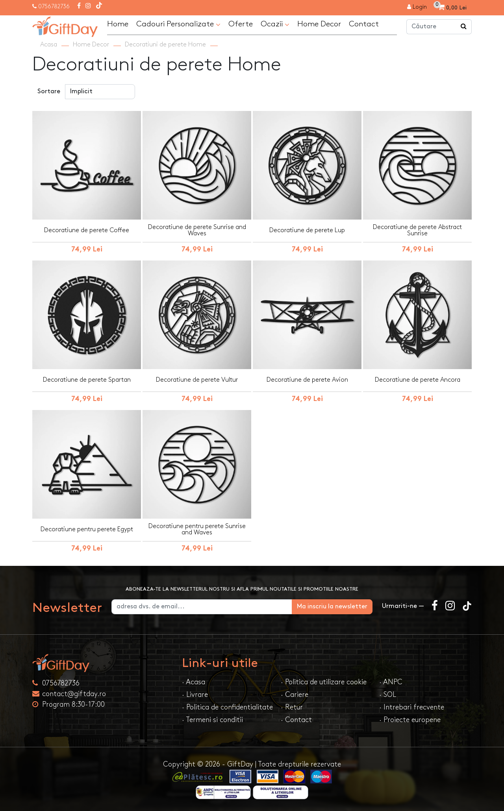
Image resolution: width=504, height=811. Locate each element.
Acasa (48, 45)
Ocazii (275, 24)
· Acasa (193, 682)
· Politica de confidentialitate (227, 707)
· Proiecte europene (410, 720)
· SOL (387, 694)
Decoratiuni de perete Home (165, 45)
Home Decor (319, 24)
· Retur (292, 707)
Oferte (240, 24)
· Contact (296, 720)
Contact (364, 24)
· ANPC (390, 682)
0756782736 (54, 6)
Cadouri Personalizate (178, 24)
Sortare (48, 91)
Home (117, 24)
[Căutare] (464, 26)
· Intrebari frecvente (411, 707)
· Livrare (195, 694)
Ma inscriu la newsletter (332, 607)
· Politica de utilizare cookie (324, 682)
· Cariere (294, 694)
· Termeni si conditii (212, 720)
